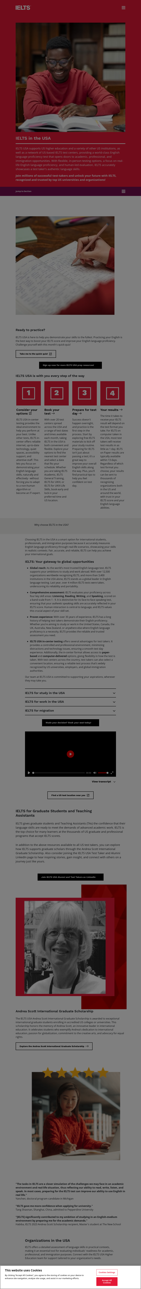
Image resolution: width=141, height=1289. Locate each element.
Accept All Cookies (107, 1281)
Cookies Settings (107, 1272)
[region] (70, 1277)
